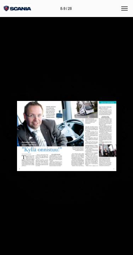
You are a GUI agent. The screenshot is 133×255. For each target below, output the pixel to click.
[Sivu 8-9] (66, 8)
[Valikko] (124, 8)
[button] (8, 136)
